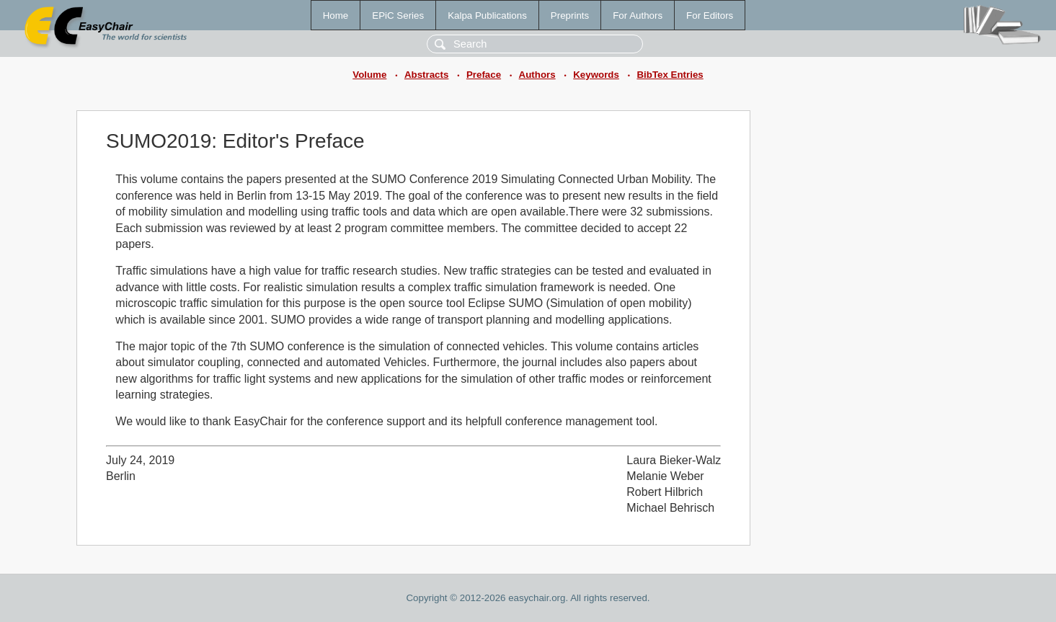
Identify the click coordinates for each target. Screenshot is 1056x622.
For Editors (709, 15)
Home (336, 15)
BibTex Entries (669, 74)
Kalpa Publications (487, 15)
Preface (483, 74)
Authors (537, 74)
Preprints (570, 15)
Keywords (596, 74)
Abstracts (426, 74)
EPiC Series (398, 15)
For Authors (637, 15)
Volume (369, 74)
